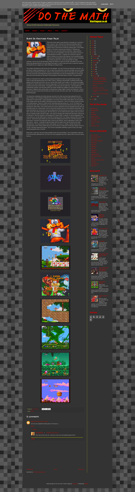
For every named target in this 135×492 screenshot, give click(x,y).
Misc (56, 31)
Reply (32, 426)
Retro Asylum (94, 139)
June (94, 67)
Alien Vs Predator (95, 122)
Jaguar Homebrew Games (97, 160)
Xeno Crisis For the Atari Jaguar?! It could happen (103, 269)
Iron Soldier (94, 120)
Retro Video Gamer (96, 137)
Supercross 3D (102, 175)
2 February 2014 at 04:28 (41, 421)
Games (34, 31)
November (95, 56)
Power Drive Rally (95, 118)
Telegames (94, 146)
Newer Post (30, 469)
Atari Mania (94, 142)
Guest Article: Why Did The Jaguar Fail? (103, 255)
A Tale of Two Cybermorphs (102, 188)
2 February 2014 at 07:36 (52, 432)
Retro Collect (94, 135)
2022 (93, 47)
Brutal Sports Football (102, 282)
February (95, 76)
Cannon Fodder (95, 125)
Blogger (86, 483)
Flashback (93, 114)
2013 (93, 99)
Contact (64, 31)
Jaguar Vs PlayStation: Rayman (102, 216)
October (95, 58)
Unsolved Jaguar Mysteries (99, 81)
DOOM (93, 112)
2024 (93, 43)
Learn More (104, 4)
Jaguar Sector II (95, 154)
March (94, 73)
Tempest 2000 (94, 110)
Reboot (93, 158)
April (94, 71)
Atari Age (93, 144)
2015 (93, 52)
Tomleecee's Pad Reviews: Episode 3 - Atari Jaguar (99, 78)
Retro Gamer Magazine (97, 140)
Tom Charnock (39, 432)
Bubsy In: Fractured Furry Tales (100, 93)
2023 (93, 45)
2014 (93, 54)
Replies (34, 429)
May (94, 69)
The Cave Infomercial (98, 83)
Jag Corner (94, 165)
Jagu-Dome (94, 150)
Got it (111, 4)
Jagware (93, 148)
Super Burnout (94, 116)
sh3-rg (32, 421)
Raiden (93, 123)
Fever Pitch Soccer (103, 228)
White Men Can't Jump (98, 88)
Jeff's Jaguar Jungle (96, 156)
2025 (93, 41)
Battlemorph (94, 108)
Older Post (81, 469)
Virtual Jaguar (102, 202)
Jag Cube (93, 161)
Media (50, 31)
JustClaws (93, 152)
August (95, 62)
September (96, 60)
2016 (93, 50)
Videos (42, 31)
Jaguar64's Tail (95, 163)
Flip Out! (95, 85)
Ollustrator (75, 483)
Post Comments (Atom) (39, 472)
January (95, 96)
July (94, 65)
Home (27, 31)
